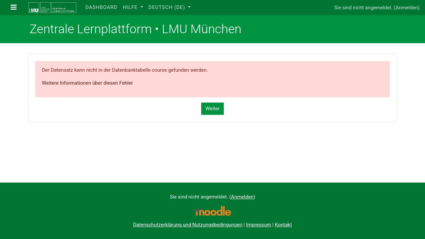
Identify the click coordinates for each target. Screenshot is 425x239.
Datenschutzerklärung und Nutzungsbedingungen (187, 225)
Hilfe (131, 7)
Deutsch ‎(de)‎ (167, 7)
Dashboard (101, 7)
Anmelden (406, 8)
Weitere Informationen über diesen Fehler (87, 83)
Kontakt (283, 225)
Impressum (258, 225)
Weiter (213, 109)
